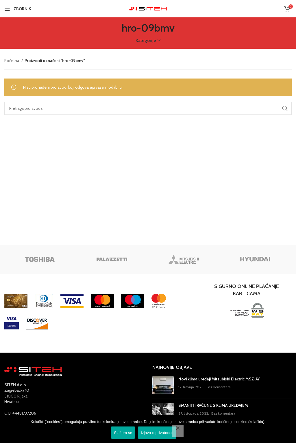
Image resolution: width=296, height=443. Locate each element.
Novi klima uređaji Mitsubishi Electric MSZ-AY (219, 379)
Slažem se (123, 433)
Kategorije (146, 40)
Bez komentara (219, 387)
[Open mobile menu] (17, 8)
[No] (178, 431)
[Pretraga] (148, 108)
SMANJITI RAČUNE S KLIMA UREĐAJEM (213, 405)
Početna (12, 60)
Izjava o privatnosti (157, 433)
